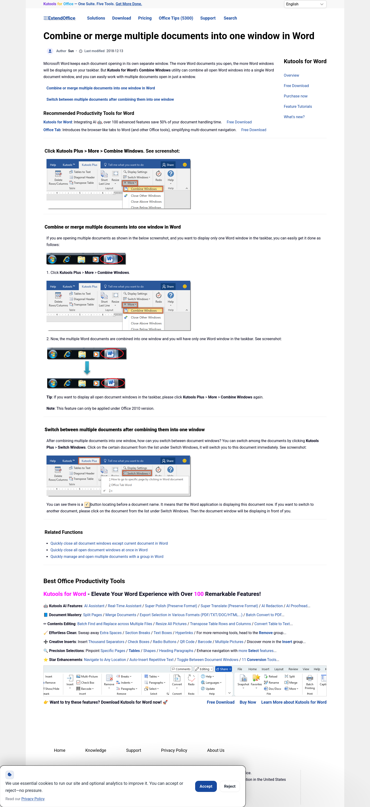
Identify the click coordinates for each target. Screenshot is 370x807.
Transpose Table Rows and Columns (220, 624)
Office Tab (52, 130)
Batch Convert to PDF (263, 615)
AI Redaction (272, 606)
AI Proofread (296, 606)
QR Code (187, 642)
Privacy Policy (174, 750)
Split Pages (92, 615)
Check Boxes (139, 642)
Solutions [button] (96, 18)
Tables (134, 650)
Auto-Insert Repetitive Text (151, 659)
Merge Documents (120, 615)
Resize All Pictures (171, 624)
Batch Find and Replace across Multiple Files (114, 624)
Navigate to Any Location (105, 659)
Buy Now (248, 702)
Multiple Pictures (229, 642)
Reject (229, 786)
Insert (287, 642)
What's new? (294, 117)
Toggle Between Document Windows (207, 659)
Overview (291, 75)
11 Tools (259, 659)
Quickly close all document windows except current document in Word (109, 543)
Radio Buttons (165, 642)
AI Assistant (94, 606)
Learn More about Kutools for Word (294, 702)
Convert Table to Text (272, 624)
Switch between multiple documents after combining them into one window (110, 99)
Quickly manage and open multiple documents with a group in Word (106, 556)
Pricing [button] (144, 18)
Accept (206, 786)
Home (59, 750)
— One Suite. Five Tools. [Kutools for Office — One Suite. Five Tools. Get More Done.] (92, 4)
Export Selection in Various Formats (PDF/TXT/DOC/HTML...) (191, 615)
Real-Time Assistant (124, 606)
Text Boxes (163, 633)
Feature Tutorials (298, 106)
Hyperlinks (184, 633)
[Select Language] (305, 4)
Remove (266, 633)
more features (256, 650)
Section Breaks (137, 633)
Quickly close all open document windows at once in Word (98, 550)
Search (230, 18)
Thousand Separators (106, 642)
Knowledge (95, 750)
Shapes (149, 650)
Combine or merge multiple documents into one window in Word (100, 88)
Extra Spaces (111, 633)
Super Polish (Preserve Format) (171, 606)
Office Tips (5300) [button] (176, 18)
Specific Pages (113, 650)
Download (121, 18)
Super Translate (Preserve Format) (229, 606)
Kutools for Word (57, 122)
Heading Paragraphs (176, 650)
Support (208, 18)
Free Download (296, 86)
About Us (215, 750)
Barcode (205, 642)
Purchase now (296, 96)
